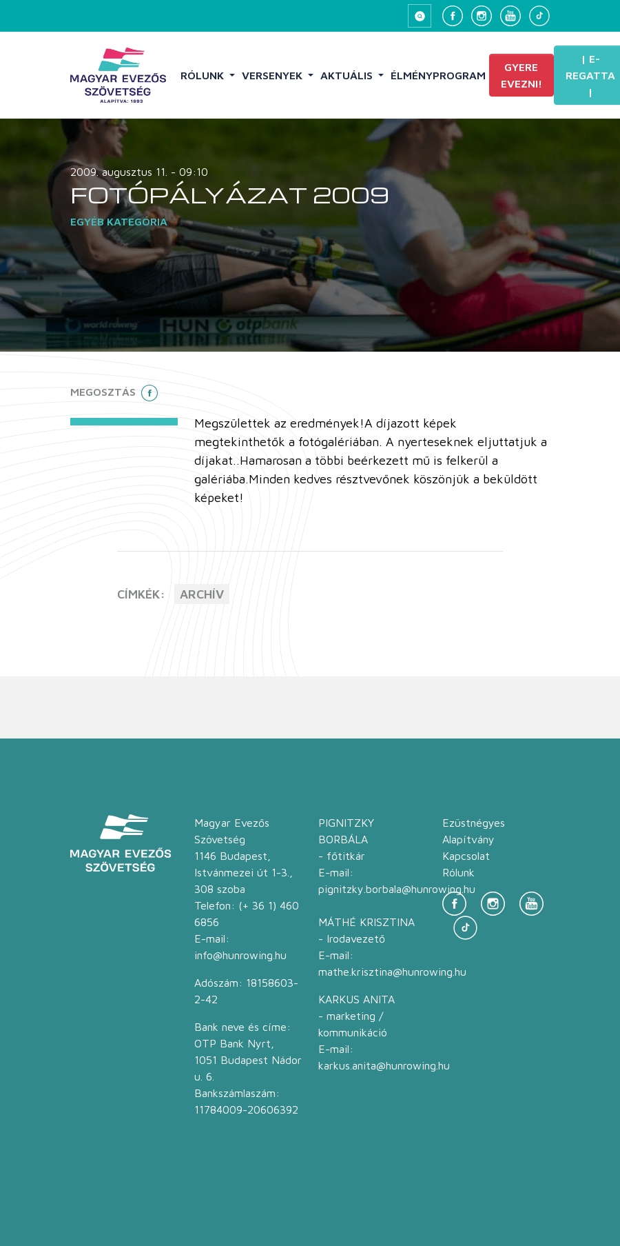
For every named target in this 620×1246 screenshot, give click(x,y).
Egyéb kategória (118, 221)
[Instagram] (481, 16)
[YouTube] (510, 16)
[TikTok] (539, 16)
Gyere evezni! (521, 75)
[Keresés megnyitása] (419, 16)
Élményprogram (438, 75)
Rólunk (203, 75)
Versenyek (273, 75)
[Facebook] (452, 16)
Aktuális (347, 75)
